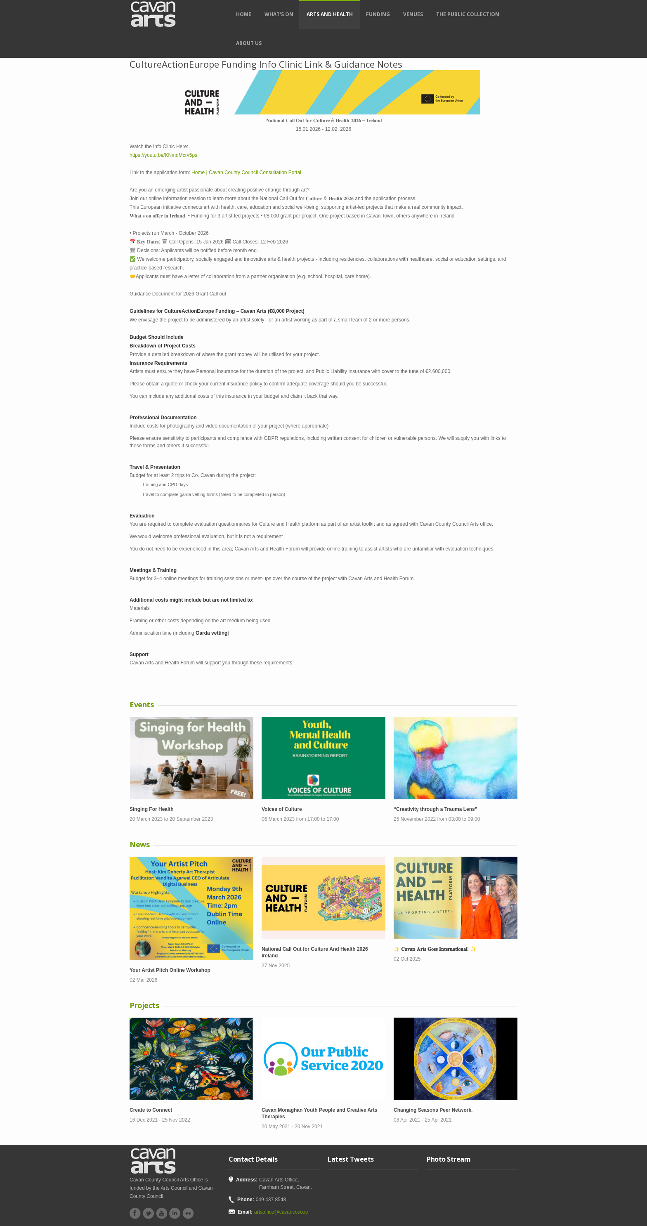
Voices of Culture (282, 809)
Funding (378, 14)
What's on (278, 14)
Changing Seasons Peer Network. (433, 1110)
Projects (144, 1005)
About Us (249, 43)
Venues (413, 14)
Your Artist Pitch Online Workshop (170, 970)
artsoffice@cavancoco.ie (281, 1212)
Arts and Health (330, 14)
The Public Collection (467, 14)
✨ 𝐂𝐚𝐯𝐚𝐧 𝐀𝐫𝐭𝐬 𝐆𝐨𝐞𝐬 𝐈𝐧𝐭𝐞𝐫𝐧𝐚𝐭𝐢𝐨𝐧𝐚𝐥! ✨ (435, 949)
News (139, 844)
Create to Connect (151, 1110)
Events (141, 704)
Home (243, 14)
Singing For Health (152, 809)
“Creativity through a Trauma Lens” (435, 809)
